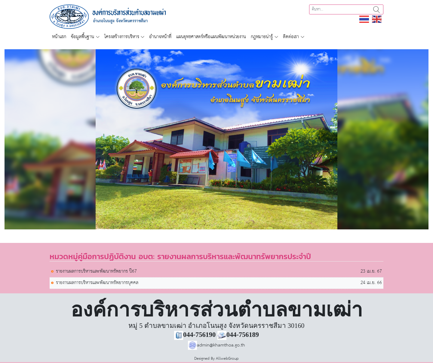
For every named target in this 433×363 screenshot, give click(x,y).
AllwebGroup (227, 358)
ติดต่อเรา (291, 36)
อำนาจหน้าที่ (160, 36)
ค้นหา (376, 9)
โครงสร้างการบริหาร (121, 36)
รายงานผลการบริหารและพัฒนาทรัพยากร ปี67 (96, 272)
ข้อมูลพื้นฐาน (82, 36)
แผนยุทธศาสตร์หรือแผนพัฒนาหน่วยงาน (211, 36)
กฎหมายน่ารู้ (262, 36)
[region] (216, 139)
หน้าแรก (59, 36)
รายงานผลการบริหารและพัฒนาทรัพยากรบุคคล (97, 283)
